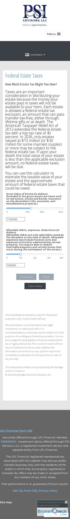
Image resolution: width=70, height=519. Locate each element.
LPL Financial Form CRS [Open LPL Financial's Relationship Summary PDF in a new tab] (16, 430)
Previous (26, 277)
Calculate (35, 286)
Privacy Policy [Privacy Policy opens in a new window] (48, 490)
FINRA (5, 441)
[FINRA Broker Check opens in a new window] (52, 508)
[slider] (34, 208)
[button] (54, 34)
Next (46, 277)
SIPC (13, 441)
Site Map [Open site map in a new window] (6, 502)
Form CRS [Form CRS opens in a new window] (31, 490)
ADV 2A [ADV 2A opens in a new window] (18, 490)
